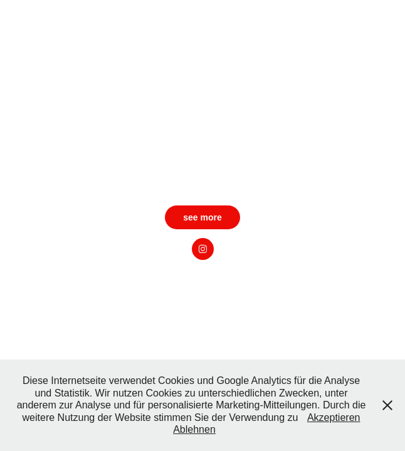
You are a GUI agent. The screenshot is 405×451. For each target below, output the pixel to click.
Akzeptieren (333, 417)
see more (202, 217)
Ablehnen (194, 429)
